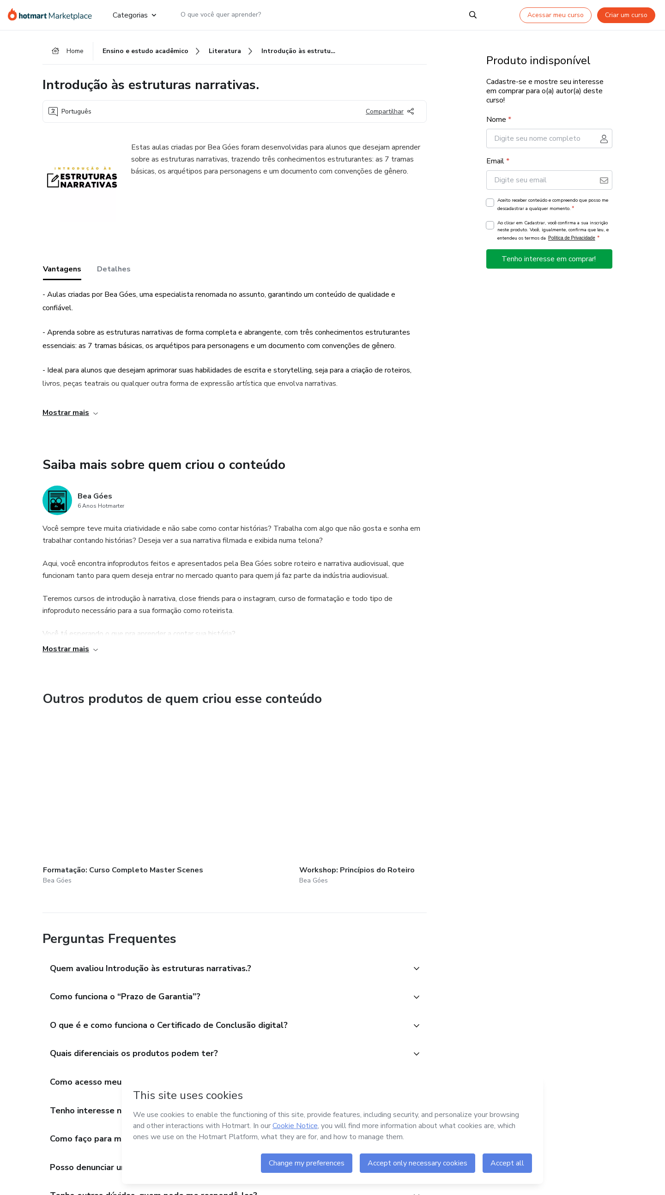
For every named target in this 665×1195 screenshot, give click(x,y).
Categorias (134, 15)
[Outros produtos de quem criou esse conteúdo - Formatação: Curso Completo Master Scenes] (94, 793)
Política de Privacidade (571, 240)
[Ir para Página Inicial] (53, 14)
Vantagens (62, 272)
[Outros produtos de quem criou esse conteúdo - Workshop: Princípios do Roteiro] (203, 793)
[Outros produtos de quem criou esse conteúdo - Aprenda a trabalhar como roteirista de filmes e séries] (423, 793)
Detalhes (114, 272)
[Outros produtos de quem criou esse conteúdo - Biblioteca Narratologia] (313, 792)
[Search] (473, 14)
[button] (224, 947)
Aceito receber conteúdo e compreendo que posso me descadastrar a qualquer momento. (552, 206)
